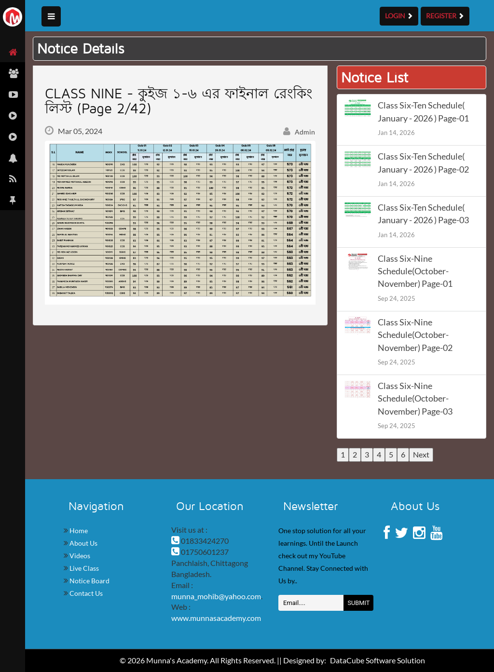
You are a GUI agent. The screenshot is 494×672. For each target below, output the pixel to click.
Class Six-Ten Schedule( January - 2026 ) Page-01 (423, 111)
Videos (79, 555)
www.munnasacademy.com (216, 617)
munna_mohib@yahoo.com (216, 596)
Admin (299, 131)
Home (78, 530)
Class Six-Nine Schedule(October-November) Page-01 (415, 271)
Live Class (83, 568)
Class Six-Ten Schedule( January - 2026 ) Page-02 (423, 162)
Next (421, 454)
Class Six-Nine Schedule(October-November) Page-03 (415, 399)
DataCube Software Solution (377, 660)
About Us (82, 543)
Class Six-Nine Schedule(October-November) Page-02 (415, 335)
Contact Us (85, 593)
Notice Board (89, 581)
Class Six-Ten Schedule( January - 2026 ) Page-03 (423, 213)
